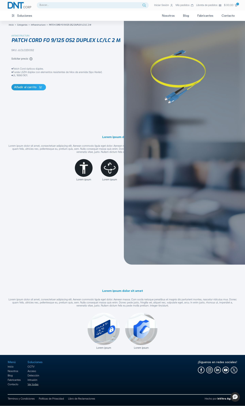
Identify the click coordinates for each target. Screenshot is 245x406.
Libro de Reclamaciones (81, 399)
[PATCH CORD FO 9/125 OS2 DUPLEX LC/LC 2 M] (28, 87)
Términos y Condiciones (21, 399)
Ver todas (33, 384)
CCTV (31, 367)
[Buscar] (144, 5)
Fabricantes (14, 380)
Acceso (32, 371)
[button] (230, 5)
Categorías (22, 25)
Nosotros (13, 371)
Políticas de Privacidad (51, 399)
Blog (10, 375)
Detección (33, 375)
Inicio (11, 25)
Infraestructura (38, 25)
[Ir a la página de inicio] (19, 5)
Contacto (13, 384)
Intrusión (32, 380)
